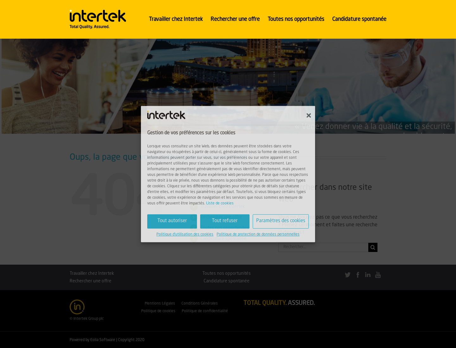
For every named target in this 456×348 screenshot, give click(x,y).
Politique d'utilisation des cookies (184, 234)
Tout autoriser (172, 221)
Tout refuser (225, 221)
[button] (309, 115)
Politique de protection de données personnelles (258, 234)
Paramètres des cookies (280, 221)
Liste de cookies (220, 203)
